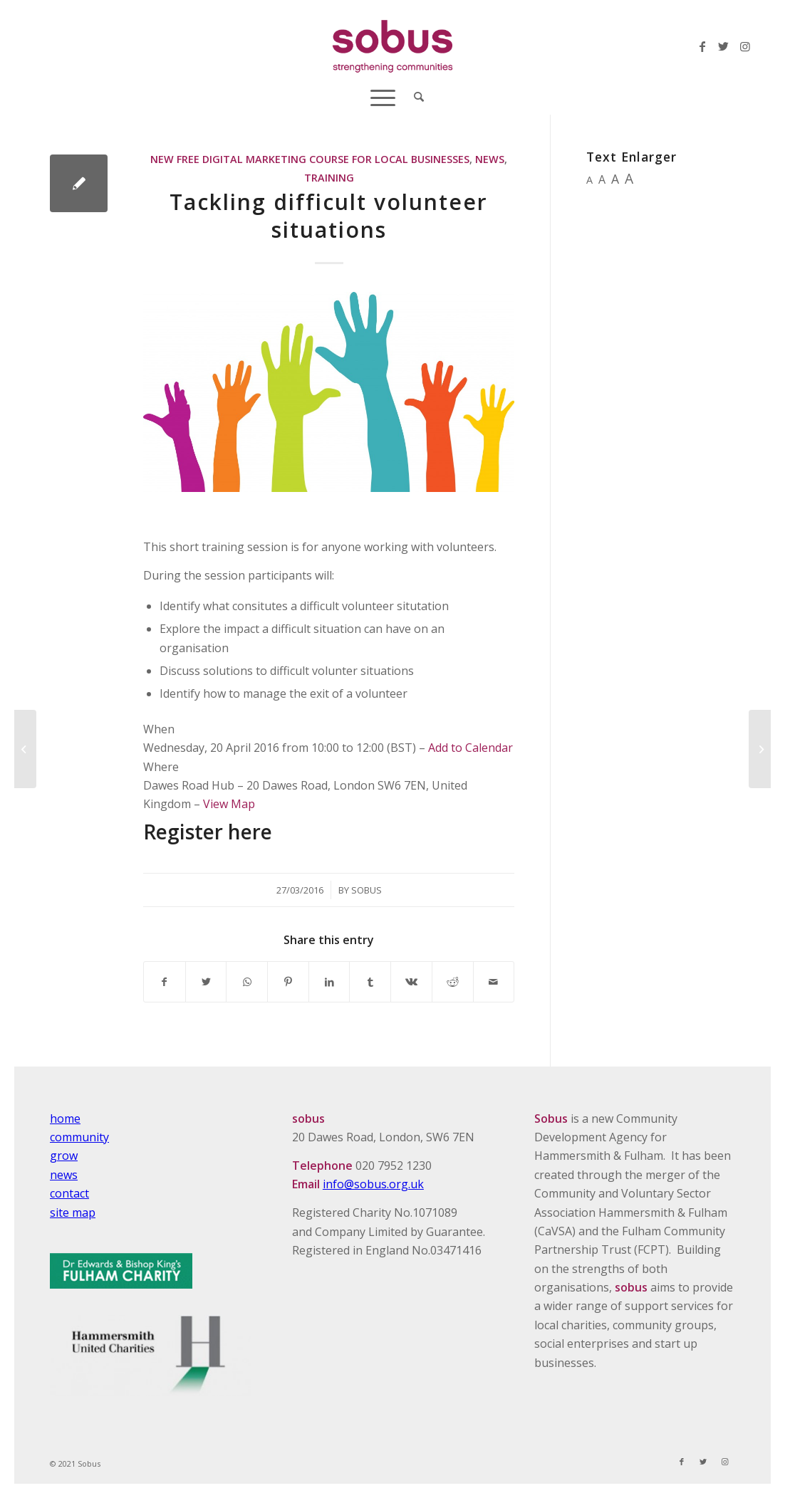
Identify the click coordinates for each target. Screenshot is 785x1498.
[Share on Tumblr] (370, 982)
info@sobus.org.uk (373, 1184)
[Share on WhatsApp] (247, 982)
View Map (229, 804)
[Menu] (383, 96)
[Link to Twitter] (723, 46)
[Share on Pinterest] (288, 982)
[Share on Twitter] (206, 982)
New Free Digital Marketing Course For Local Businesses (309, 159)
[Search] (414, 96)
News (489, 159)
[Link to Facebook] (702, 46)
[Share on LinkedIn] (329, 982)
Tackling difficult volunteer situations (329, 215)
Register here (207, 831)
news (64, 1175)
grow (64, 1155)
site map (72, 1212)
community (79, 1137)
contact (69, 1193)
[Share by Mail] (494, 982)
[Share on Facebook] (164, 982)
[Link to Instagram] (745, 46)
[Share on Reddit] (452, 982)
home (65, 1118)
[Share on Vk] (411, 982)
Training (329, 177)
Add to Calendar (470, 747)
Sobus (366, 890)
